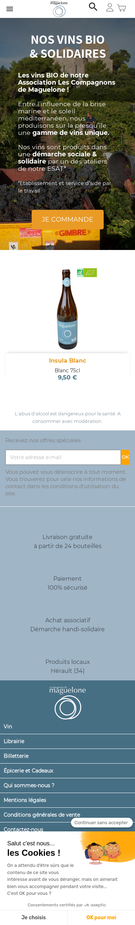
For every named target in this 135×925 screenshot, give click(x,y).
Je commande (67, 219)
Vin (8, 726)
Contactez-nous (23, 829)
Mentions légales (25, 800)
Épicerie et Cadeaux (28, 771)
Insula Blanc (67, 360)
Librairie (14, 741)
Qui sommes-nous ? (29, 785)
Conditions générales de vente (42, 815)
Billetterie (16, 756)
